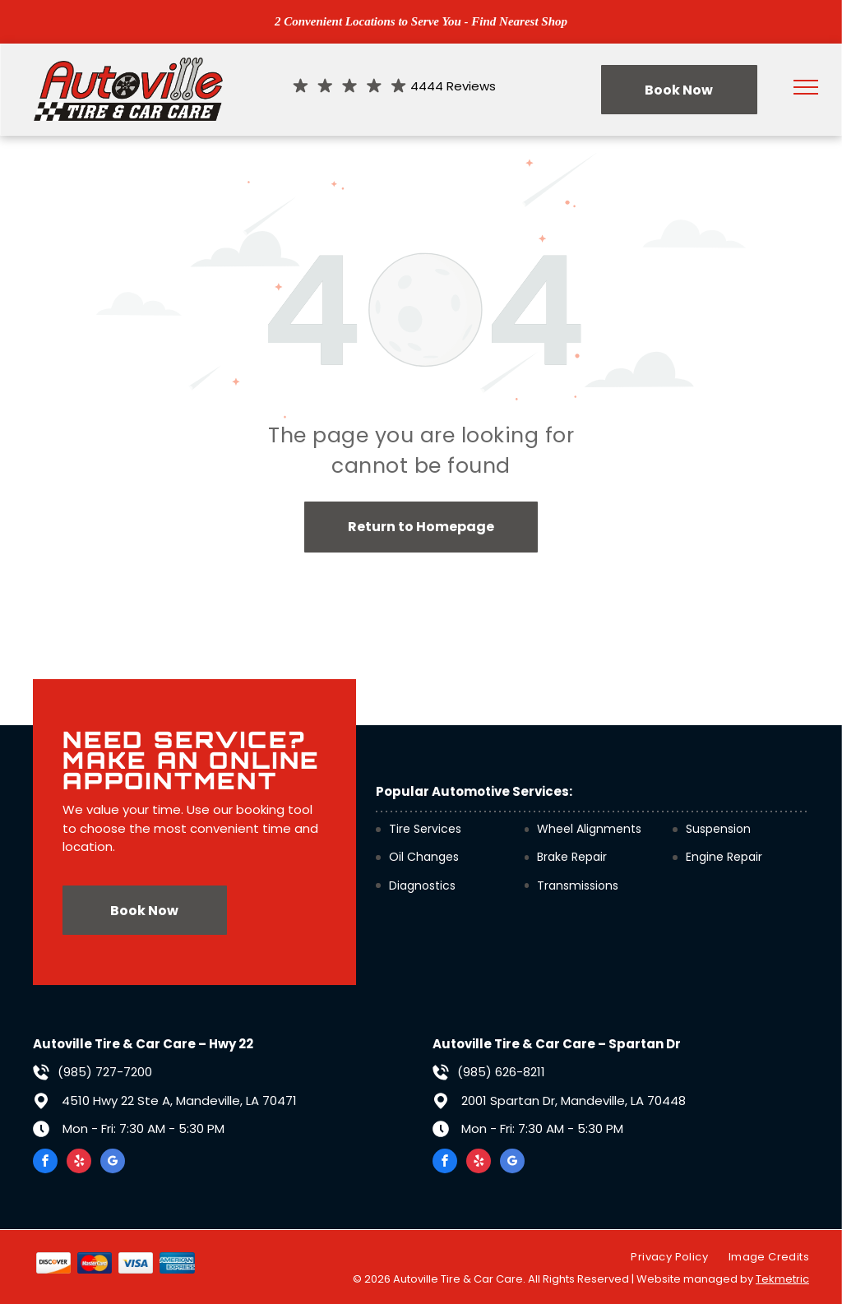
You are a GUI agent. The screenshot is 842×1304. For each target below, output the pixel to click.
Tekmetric (782, 1279)
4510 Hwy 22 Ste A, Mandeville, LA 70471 (179, 1100)
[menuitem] (658, 1257)
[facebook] (45, 1163)
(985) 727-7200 (105, 1071)
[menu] (805, 87)
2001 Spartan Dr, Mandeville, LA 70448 (573, 1100)
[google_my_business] (112, 1163)
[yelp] (79, 1163)
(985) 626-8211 (501, 1071)
